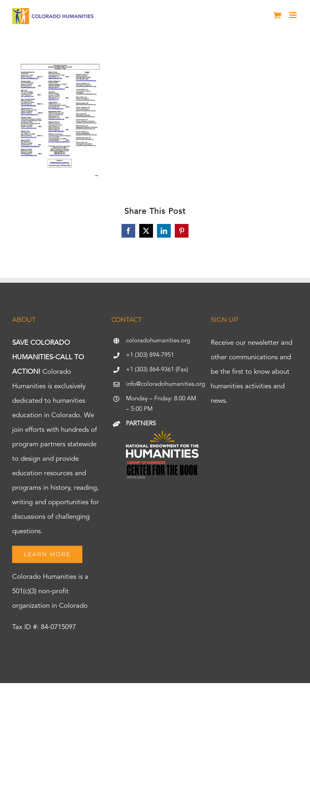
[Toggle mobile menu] (293, 15)
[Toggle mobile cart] (277, 15)
